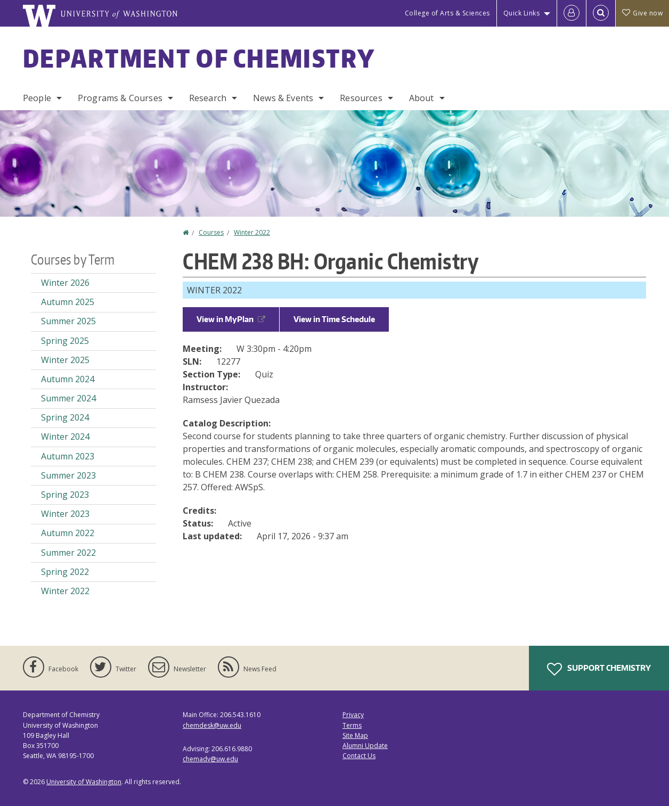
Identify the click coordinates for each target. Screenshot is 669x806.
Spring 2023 (65, 494)
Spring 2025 (65, 341)
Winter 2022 (252, 232)
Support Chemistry (599, 669)
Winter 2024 (65, 436)
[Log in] (571, 13)
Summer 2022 (68, 552)
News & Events (283, 98)
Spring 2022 (65, 572)
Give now (642, 13)
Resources (361, 98)
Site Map (355, 735)
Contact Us (359, 755)
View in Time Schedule (334, 319)
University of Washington (83, 781)
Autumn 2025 (67, 302)
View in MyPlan (231, 319)
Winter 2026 (65, 283)
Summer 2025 (68, 321)
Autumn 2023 (67, 456)
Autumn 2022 (67, 533)
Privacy (353, 714)
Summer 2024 (68, 398)
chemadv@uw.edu (210, 758)
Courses (211, 232)
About (421, 98)
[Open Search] (600, 13)
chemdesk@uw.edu (212, 725)
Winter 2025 (65, 360)
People (37, 98)
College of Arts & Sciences (447, 13)
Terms (352, 725)
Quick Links (521, 13)
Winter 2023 (65, 514)
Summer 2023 (68, 475)
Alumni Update (365, 745)
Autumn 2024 (67, 379)
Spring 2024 (65, 417)
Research (207, 98)
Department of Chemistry (199, 58)
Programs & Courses (120, 98)
